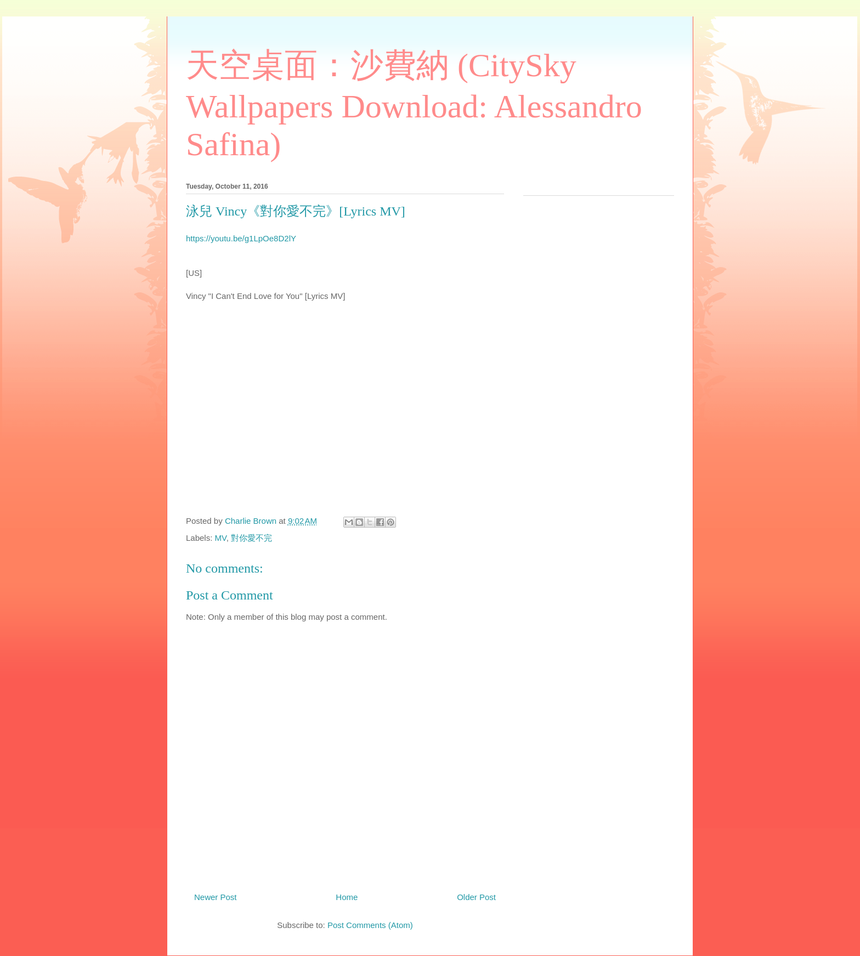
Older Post (476, 897)
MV (221, 537)
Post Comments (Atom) (370, 925)
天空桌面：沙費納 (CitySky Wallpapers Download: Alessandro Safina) (414, 104)
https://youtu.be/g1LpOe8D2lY (241, 238)
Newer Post (215, 897)
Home (347, 897)
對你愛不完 (251, 537)
